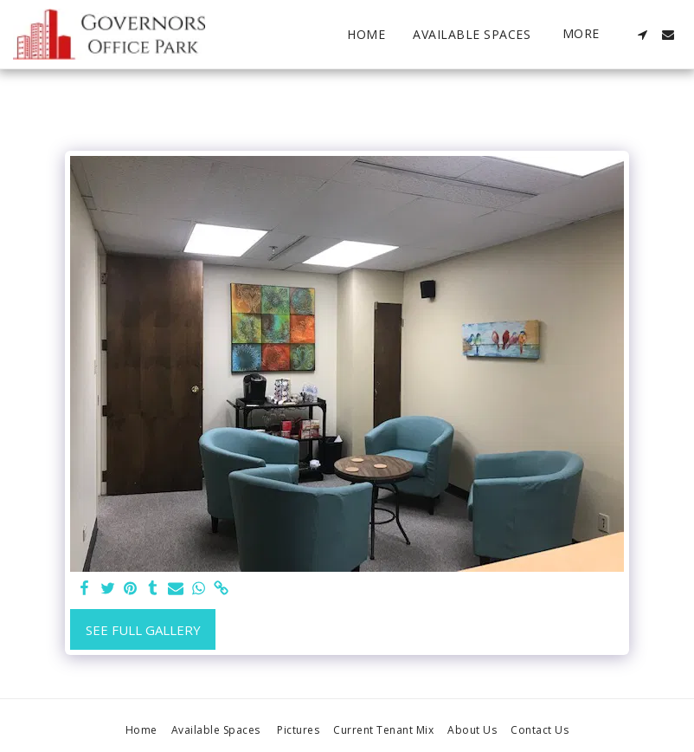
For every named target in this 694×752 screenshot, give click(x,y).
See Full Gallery (143, 630)
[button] (642, 35)
